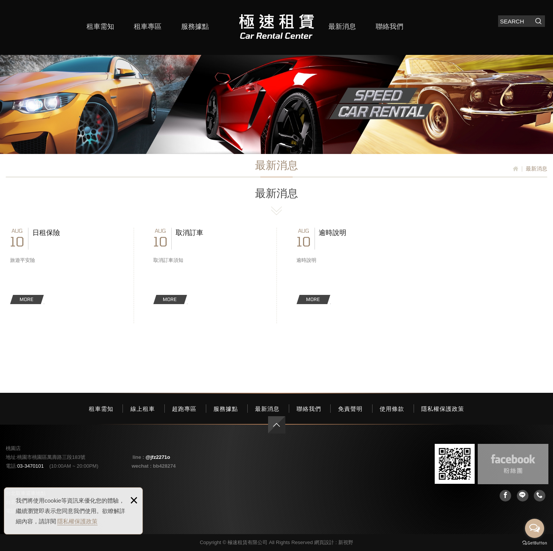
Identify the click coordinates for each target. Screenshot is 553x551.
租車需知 (100, 26)
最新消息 (342, 26)
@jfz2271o (158, 457)
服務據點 (195, 26)
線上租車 (142, 408)
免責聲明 (350, 408)
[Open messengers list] (534, 528)
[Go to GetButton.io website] (534, 543)
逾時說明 (348, 266)
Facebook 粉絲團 (513, 464)
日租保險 (61, 266)
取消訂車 (205, 266)
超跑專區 (184, 408)
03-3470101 (30, 466)
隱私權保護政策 (77, 521)
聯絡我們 (389, 26)
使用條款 (392, 408)
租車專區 (147, 26)
